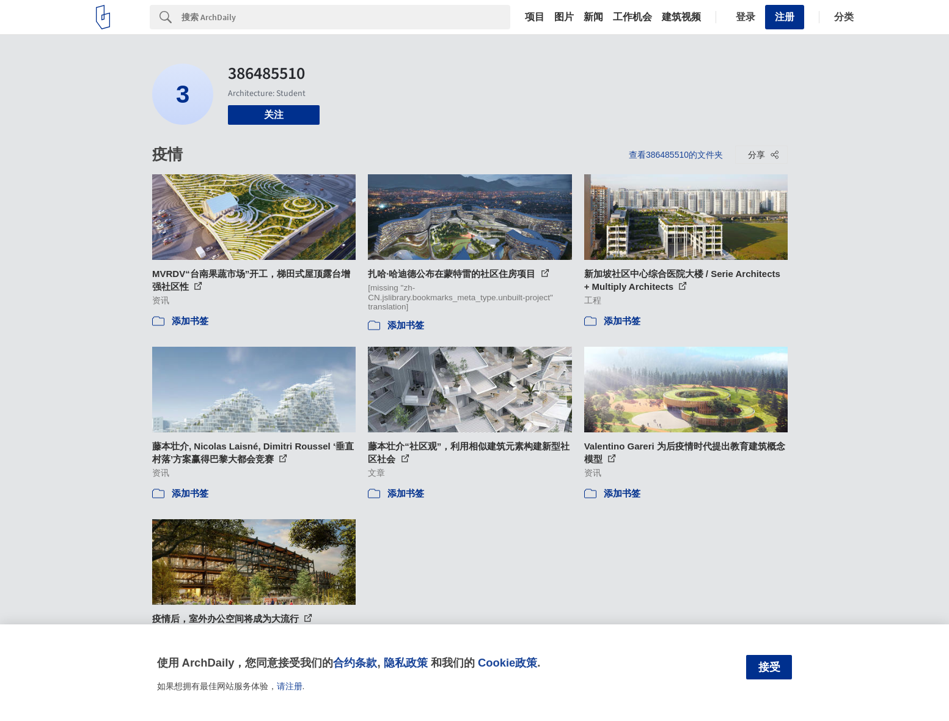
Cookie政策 (507, 662)
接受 (769, 667)
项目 (534, 17)
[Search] (345, 17)
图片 (564, 17)
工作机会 (632, 17)
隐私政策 (406, 662)
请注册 (289, 686)
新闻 (593, 17)
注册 (784, 17)
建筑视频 (681, 17)
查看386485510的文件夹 (676, 154)
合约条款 (355, 662)
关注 (274, 114)
